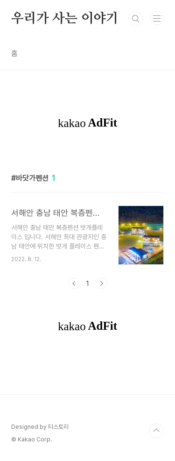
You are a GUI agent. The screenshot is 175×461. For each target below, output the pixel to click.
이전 (74, 283)
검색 (136, 19)
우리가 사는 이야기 (65, 18)
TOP (156, 430)
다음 (101, 283)
